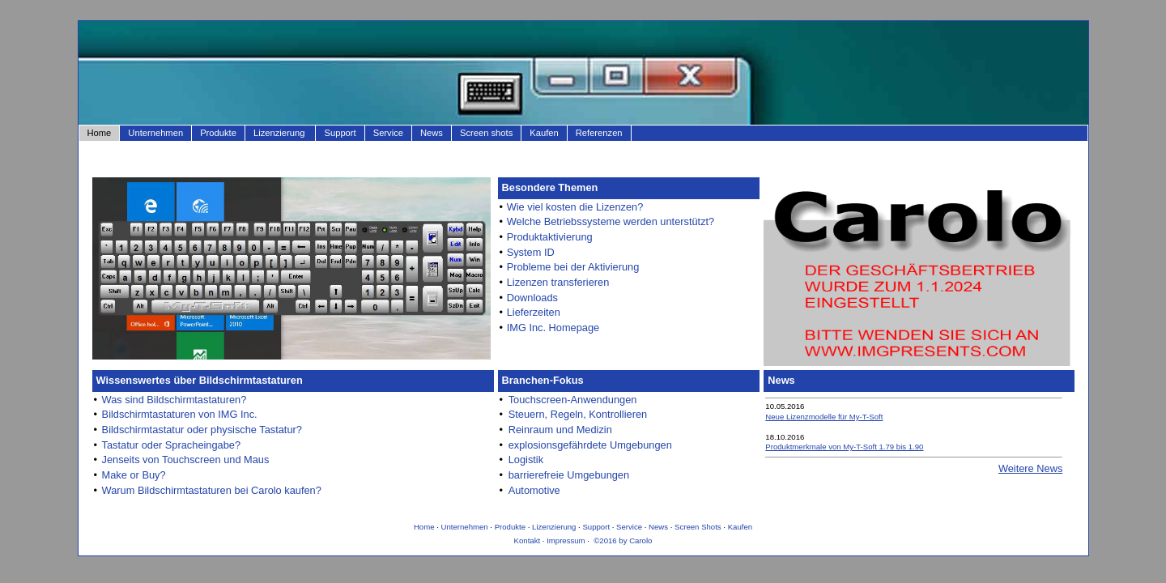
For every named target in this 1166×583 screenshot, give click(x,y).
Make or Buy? (134, 475)
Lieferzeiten (533, 312)
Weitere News (1030, 468)
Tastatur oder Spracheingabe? (171, 445)
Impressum (566, 540)
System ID (531, 252)
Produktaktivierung (550, 237)
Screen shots (486, 133)
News (431, 133)
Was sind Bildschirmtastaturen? (174, 400)
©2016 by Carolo (622, 540)
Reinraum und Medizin (560, 429)
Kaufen (544, 133)
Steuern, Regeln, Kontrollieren (578, 414)
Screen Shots (697, 526)
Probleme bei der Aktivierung (573, 267)
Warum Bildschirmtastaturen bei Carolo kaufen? (211, 490)
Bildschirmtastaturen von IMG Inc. (179, 414)
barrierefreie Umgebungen (569, 475)
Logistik (526, 459)
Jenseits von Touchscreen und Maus (186, 459)
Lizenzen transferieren (558, 282)
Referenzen (599, 133)
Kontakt (527, 540)
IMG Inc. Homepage (553, 327)
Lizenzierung (278, 133)
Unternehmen (155, 133)
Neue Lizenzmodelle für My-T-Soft (824, 416)
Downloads (532, 298)
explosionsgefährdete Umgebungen (590, 445)
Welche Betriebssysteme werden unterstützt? (611, 221)
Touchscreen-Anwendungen (573, 400)
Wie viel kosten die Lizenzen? (575, 207)
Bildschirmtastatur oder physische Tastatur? (202, 429)
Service (388, 133)
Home (99, 133)
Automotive (534, 490)
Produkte (218, 133)
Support (339, 133)
